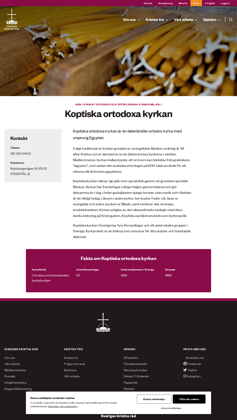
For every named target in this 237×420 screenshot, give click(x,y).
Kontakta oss (193, 357)
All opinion (131, 357)
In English (210, 3)
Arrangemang (165, 3)
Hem (78, 104)
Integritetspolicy (15, 382)
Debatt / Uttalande (136, 376)
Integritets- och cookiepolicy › (63, 406)
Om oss (9, 357)
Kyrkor (88, 104)
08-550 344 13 (20, 153)
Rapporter (131, 382)
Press (196, 3)
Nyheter (129, 388)
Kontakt (148, 3)
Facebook (192, 363)
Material (183, 3)
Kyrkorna (70, 370)
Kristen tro (71, 357)
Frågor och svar (74, 363)
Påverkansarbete (135, 363)
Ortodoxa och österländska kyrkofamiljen (128, 104)
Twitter (190, 370)
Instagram (192, 376)
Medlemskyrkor (15, 370)
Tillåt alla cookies (189, 399)
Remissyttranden (135, 370)
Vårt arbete (12, 363)
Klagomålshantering (18, 388)
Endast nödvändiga (154, 399)
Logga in (225, 3)
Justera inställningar (171, 408)
